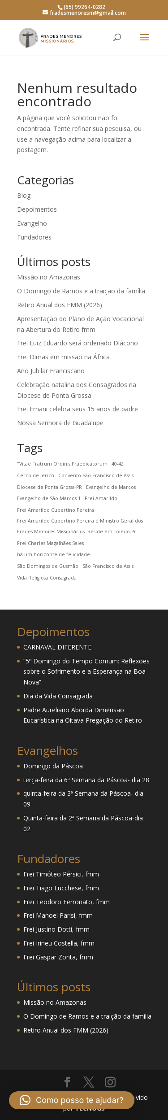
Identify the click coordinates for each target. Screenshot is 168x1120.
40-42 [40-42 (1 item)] (118, 464)
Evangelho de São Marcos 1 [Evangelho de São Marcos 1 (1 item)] (49, 498)
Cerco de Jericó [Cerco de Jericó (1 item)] (35, 475)
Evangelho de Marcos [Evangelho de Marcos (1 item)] (111, 487)
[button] (71, 1100)
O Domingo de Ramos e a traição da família (81, 291)
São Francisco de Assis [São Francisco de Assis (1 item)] (108, 566)
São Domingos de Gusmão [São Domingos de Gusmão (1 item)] (47, 566)
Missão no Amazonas (48, 277)
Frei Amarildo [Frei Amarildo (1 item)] (101, 498)
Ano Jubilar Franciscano (51, 370)
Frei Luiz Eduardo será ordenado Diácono (77, 343)
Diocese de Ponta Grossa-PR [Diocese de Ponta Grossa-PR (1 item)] (49, 487)
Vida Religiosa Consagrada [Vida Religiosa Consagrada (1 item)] (47, 578)
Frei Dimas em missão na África (63, 357)
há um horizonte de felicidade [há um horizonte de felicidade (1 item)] (53, 554)
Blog (23, 195)
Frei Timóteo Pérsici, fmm (61, 874)
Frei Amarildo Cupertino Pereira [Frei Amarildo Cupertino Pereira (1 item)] (55, 510)
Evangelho (32, 223)
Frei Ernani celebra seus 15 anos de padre (77, 409)
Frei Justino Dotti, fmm (56, 929)
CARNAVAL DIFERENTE (57, 647)
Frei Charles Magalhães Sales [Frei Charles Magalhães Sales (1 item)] (50, 543)
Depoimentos (37, 209)
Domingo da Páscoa (53, 766)
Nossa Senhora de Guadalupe (60, 422)
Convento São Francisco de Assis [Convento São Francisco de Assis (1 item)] (96, 475)
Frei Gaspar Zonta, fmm (58, 957)
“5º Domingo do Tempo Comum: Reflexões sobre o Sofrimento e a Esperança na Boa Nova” (86, 672)
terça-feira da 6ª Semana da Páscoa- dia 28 (86, 780)
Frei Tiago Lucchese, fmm (61, 888)
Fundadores (34, 237)
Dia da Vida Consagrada (58, 696)
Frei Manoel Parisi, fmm (58, 915)
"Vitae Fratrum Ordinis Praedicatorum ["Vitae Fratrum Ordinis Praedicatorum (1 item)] (62, 464)
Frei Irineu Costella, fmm (59, 943)
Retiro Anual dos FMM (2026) (59, 305)
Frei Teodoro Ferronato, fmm (66, 902)
